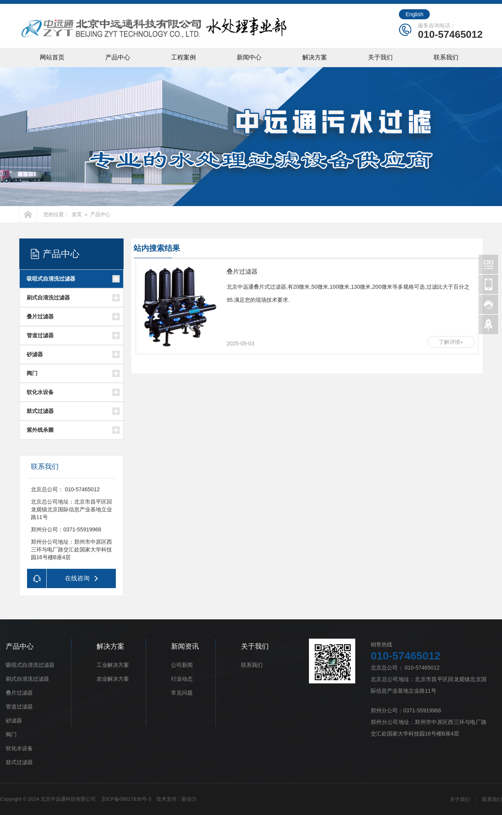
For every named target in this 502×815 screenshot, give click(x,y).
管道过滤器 (40, 335)
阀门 (32, 373)
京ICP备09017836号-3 (126, 799)
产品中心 (117, 57)
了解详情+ (451, 342)
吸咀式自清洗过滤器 (51, 279)
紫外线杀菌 (40, 430)
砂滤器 (35, 354)
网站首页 (52, 57)
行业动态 (182, 679)
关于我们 (380, 57)
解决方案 (314, 57)
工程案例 (183, 57)
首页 (77, 214)
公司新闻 (182, 665)
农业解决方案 (113, 679)
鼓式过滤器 (40, 411)
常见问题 (182, 693)
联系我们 (446, 57)
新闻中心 (249, 57)
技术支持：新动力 (176, 799)
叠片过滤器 (40, 316)
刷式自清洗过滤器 (48, 297)
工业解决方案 (113, 665)
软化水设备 (40, 392)
